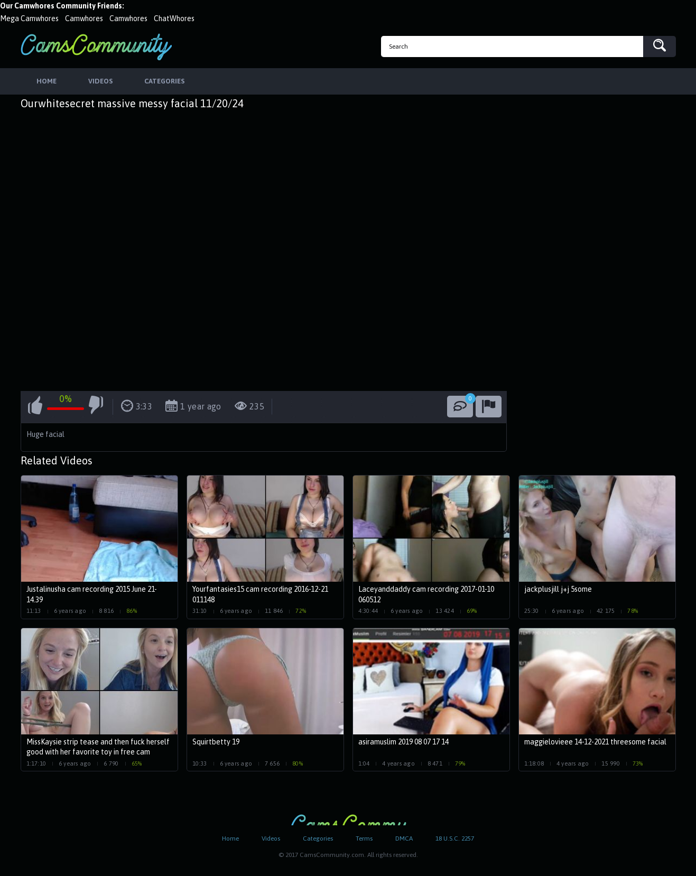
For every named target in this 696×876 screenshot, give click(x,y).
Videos (271, 838)
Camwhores (84, 18)
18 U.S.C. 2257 (454, 838)
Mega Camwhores (29, 18)
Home (230, 838)
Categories (318, 838)
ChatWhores (174, 18)
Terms (364, 838)
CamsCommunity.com (96, 46)
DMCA (404, 838)
